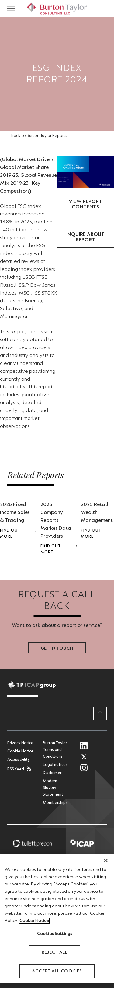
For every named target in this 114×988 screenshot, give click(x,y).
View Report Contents (85, 204)
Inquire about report (85, 237)
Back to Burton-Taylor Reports (39, 136)
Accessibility (18, 760)
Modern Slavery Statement (53, 788)
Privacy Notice (20, 743)
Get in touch (57, 648)
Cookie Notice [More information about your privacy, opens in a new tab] (34, 920)
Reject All (54, 952)
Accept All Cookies (57, 971)
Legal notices (55, 765)
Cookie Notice (20, 751)
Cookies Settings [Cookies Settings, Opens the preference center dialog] (54, 933)
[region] (57, 918)
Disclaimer (52, 773)
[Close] (105, 860)
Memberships (55, 803)
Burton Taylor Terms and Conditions (55, 750)
